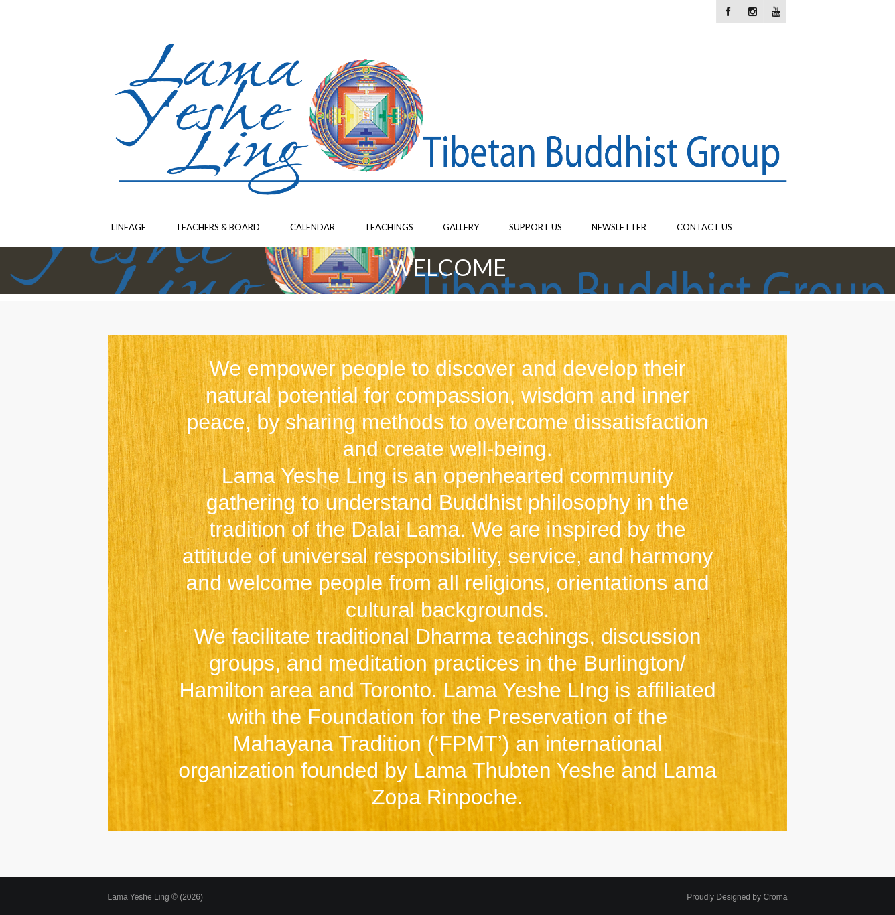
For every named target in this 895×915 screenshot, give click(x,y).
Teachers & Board (218, 227)
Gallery (461, 227)
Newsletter (619, 227)
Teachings (388, 227)
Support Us (535, 227)
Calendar (312, 227)
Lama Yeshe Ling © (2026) (155, 897)
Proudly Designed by (737, 897)
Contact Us (704, 227)
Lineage (128, 227)
